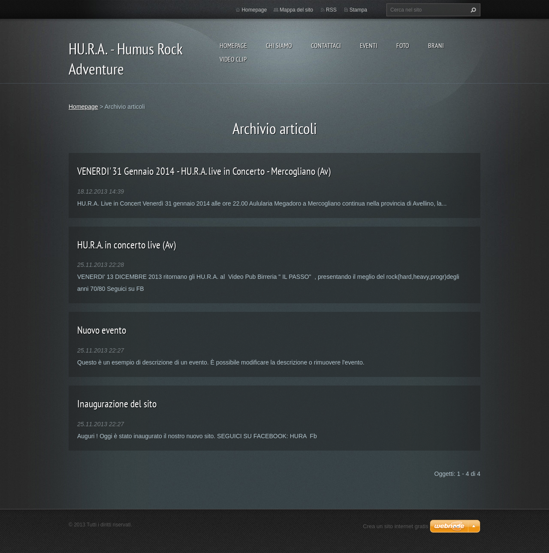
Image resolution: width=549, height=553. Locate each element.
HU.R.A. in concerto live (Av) (126, 244)
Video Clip (233, 59)
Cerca (472, 9)
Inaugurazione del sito (117, 403)
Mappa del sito (296, 10)
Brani (436, 45)
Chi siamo (279, 45)
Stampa (358, 10)
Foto (402, 45)
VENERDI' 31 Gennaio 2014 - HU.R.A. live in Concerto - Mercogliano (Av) (204, 171)
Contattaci (326, 45)
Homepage (233, 45)
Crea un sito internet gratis (395, 526)
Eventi (368, 45)
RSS (331, 10)
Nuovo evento (101, 330)
